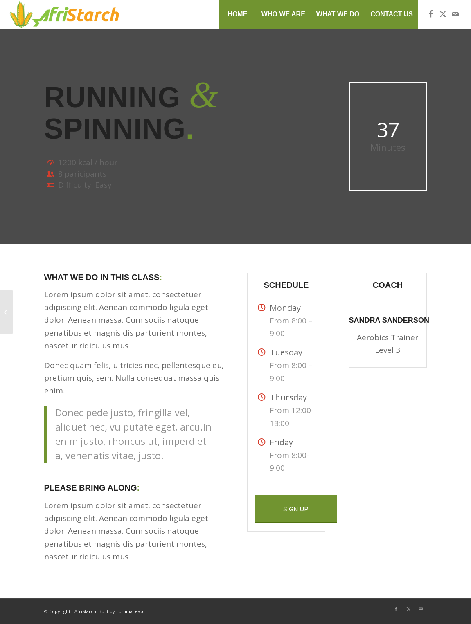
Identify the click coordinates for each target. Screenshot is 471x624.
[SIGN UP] (296, 509)
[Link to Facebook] (431, 14)
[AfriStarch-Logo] (64, 14)
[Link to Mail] (455, 14)
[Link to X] (443, 14)
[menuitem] (237, 14)
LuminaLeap (129, 611)
